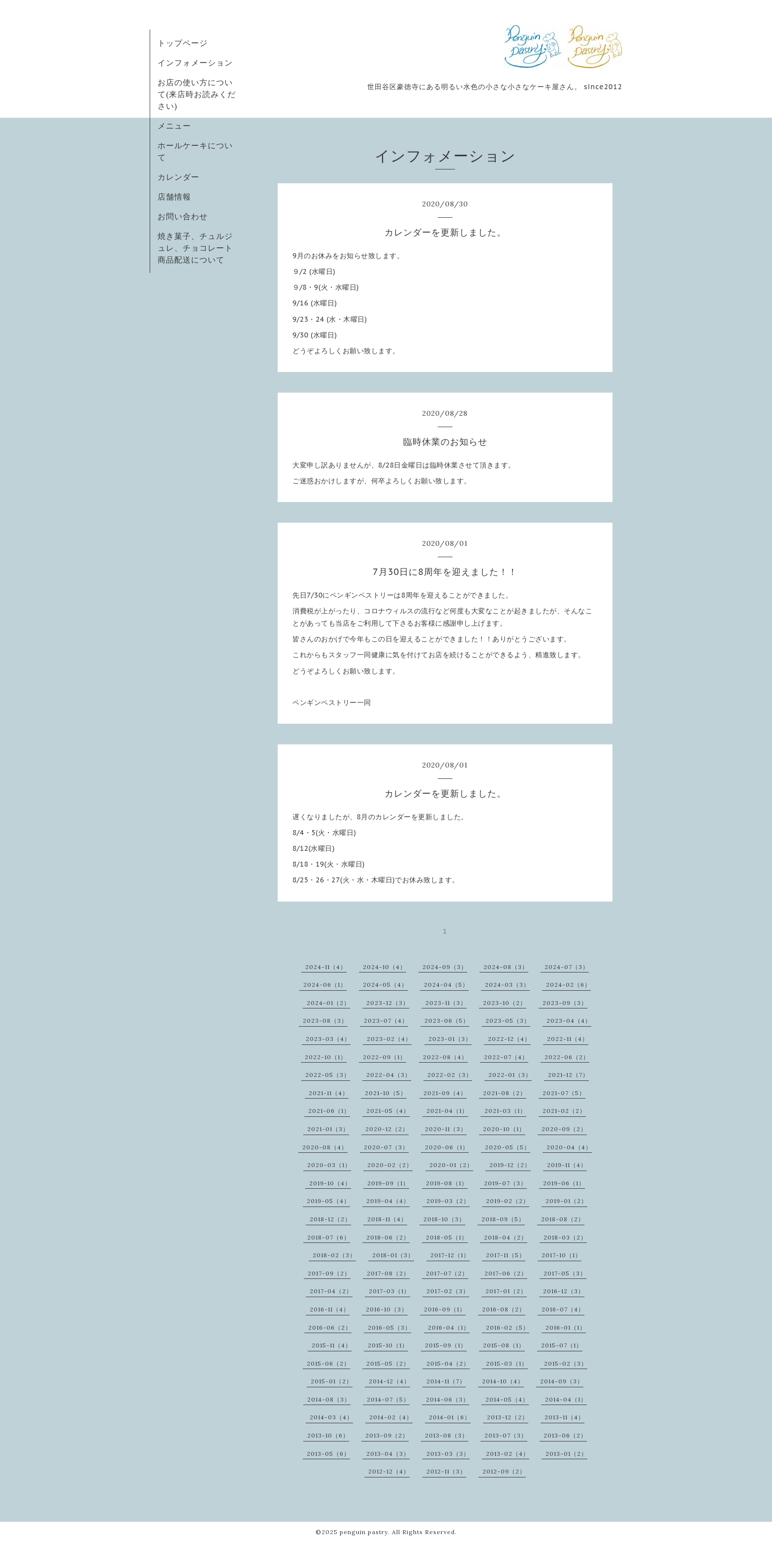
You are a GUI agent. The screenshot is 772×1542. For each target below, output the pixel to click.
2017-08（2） (388, 1273)
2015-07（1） (561, 1345)
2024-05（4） (385, 984)
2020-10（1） (504, 1129)
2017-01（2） (506, 1291)
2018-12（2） (330, 1219)
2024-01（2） (328, 1002)
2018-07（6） (328, 1237)
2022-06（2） (567, 1057)
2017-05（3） (565, 1273)
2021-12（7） (568, 1074)
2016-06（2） (330, 1327)
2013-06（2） (565, 1435)
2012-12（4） (389, 1471)
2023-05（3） (507, 1020)
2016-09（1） (445, 1309)
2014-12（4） (389, 1381)
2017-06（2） (505, 1273)
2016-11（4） (330, 1309)
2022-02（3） (449, 1074)
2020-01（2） (451, 1165)
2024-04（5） (446, 984)
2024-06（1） (325, 984)
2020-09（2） (564, 1129)
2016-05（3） (389, 1327)
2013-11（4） (564, 1417)
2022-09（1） (384, 1057)
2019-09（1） (388, 1183)
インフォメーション (195, 62)
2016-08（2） (503, 1309)
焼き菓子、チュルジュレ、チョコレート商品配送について (195, 248)
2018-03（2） (565, 1237)
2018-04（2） (505, 1237)
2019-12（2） (510, 1165)
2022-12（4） (509, 1038)
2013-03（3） (448, 1453)
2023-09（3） (565, 1002)
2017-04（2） (331, 1291)
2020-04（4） (569, 1147)
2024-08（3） (505, 967)
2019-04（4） (388, 1201)
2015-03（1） (507, 1363)
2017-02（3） (447, 1291)
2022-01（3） (510, 1074)
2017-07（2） (447, 1273)
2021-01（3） (328, 1129)
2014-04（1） (566, 1399)
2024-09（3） (444, 967)
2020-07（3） (386, 1147)
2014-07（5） (388, 1399)
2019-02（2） (507, 1201)
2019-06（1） (564, 1183)
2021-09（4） (445, 1093)
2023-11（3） (446, 1002)
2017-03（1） (389, 1291)
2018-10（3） (444, 1219)
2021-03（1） (505, 1110)
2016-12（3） (563, 1291)
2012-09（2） (504, 1471)
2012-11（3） (446, 1471)
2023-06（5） (446, 1020)
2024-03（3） (507, 984)
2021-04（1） (447, 1110)
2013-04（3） (388, 1453)
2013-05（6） (328, 1453)
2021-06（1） (329, 1110)
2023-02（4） (389, 1038)
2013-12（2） (507, 1417)
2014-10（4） (503, 1381)
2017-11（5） (505, 1255)
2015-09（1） (446, 1345)
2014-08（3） (329, 1399)
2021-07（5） (564, 1093)
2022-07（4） (506, 1057)
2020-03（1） (329, 1165)
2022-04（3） (388, 1074)
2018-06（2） (388, 1237)
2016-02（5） (507, 1327)
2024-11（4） (326, 967)
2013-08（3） (446, 1435)
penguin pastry (364, 1532)
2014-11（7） (446, 1381)
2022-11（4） (567, 1038)
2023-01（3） (450, 1038)
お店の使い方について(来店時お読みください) (197, 94)
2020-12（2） (387, 1129)
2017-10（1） (561, 1255)
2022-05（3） (327, 1074)
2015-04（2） (448, 1363)
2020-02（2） (390, 1165)
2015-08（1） (504, 1345)
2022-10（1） (326, 1057)
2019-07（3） (505, 1183)
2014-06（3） (447, 1399)
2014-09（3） (561, 1381)
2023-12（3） (387, 1002)
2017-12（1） (450, 1255)
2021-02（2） (564, 1110)
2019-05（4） (328, 1201)
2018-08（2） (562, 1219)
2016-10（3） (387, 1309)
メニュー (174, 126)
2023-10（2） (504, 1002)
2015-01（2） (332, 1381)
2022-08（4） (445, 1057)
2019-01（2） (566, 1201)
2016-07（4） (563, 1309)
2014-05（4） (507, 1399)
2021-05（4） (388, 1110)
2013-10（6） (328, 1435)
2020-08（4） (325, 1147)
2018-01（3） (393, 1255)
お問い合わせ (183, 216)
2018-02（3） (334, 1255)
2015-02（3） (565, 1363)
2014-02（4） (391, 1417)
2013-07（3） (505, 1435)
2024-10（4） (384, 967)
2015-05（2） (388, 1363)
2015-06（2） (328, 1363)
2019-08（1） (447, 1183)
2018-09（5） (503, 1219)
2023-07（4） (386, 1020)
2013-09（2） (387, 1435)
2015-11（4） (332, 1345)
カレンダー (178, 177)
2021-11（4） (329, 1093)
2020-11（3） (446, 1129)
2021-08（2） (504, 1093)
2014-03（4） (331, 1417)
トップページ (183, 43)
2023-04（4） (569, 1020)
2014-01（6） (450, 1417)
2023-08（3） (325, 1020)
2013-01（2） (566, 1453)
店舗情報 (174, 196)
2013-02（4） (507, 1453)
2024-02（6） (568, 984)
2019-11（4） (567, 1165)
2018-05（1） (447, 1237)
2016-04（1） (449, 1327)
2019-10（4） (330, 1183)
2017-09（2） (329, 1273)
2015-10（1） (388, 1345)
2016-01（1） (566, 1327)
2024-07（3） (567, 967)
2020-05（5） (507, 1147)
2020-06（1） (447, 1147)
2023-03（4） (328, 1038)
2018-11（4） (387, 1219)
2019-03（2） (448, 1201)
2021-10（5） (386, 1093)
